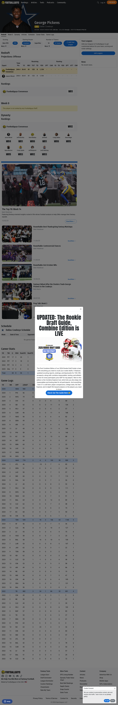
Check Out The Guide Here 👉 (59, 393)
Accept (107, 701)
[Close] (115, 688)
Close (112, 701)
